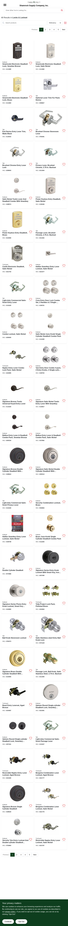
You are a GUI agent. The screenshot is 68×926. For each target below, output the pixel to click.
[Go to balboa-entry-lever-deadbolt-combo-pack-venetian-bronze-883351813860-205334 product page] (17, 428)
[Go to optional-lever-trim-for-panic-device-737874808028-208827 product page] (50, 90)
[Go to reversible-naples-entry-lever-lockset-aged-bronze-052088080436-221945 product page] (17, 765)
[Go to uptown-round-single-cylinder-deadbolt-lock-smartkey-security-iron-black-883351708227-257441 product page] (17, 732)
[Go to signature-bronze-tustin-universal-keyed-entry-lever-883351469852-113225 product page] (17, 394)
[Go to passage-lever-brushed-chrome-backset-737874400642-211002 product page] (50, 225)
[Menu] (5, 5)
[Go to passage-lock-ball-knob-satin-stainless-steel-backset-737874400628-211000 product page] (50, 664)
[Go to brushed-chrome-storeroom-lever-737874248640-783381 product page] (50, 124)
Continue (8, 921)
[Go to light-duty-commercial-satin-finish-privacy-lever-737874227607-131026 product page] (17, 495)
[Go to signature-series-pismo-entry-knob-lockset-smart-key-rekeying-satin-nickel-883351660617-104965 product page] (17, 597)
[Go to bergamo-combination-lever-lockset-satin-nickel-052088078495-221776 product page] (50, 799)
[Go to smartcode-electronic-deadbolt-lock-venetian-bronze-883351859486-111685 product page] (17, 57)
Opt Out (21, 921)
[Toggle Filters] (65, 23)
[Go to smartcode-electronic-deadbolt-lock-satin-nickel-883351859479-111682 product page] (50, 57)
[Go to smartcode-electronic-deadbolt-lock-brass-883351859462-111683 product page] (17, 90)
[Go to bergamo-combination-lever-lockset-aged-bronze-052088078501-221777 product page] (50, 765)
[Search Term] (34, 10)
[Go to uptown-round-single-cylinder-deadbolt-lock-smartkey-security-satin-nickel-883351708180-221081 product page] (50, 698)
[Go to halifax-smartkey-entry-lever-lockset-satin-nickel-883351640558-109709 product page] (17, 529)
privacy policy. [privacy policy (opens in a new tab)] (10, 912)
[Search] (62, 10)
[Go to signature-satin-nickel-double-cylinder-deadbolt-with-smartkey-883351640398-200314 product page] (50, 462)
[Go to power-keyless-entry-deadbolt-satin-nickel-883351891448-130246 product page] (50, 192)
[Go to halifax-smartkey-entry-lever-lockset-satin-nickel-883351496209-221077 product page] (50, 259)
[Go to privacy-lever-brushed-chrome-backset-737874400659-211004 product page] (50, 158)
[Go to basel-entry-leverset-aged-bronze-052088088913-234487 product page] (17, 698)
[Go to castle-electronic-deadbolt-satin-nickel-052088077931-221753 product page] (17, 259)
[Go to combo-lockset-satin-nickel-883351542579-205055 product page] (17, 326)
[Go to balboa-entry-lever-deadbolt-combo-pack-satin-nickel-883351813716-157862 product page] (50, 428)
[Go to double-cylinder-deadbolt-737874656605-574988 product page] (17, 563)
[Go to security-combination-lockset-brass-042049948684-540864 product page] (50, 495)
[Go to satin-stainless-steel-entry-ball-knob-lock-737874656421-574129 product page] (50, 630)
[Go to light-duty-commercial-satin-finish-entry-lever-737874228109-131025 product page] (17, 293)
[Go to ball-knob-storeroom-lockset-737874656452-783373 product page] (17, 630)
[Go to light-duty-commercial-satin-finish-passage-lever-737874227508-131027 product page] (50, 732)
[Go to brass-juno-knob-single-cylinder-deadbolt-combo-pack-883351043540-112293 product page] (50, 529)
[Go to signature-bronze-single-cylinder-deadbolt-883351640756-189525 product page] (17, 799)
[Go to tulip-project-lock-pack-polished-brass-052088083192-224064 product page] (50, 597)
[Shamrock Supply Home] (34, 2)
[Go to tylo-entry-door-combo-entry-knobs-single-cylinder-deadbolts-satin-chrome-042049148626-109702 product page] (50, 360)
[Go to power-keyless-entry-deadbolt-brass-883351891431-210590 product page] (17, 225)
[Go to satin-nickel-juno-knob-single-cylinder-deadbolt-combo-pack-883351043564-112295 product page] (50, 326)
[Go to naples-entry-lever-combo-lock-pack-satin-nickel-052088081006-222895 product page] (17, 360)
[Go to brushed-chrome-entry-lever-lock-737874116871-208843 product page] (17, 158)
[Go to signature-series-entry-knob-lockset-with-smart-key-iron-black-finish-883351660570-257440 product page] (50, 563)
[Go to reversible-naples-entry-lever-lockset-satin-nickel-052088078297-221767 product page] (50, 833)
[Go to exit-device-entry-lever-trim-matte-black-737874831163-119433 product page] (17, 124)
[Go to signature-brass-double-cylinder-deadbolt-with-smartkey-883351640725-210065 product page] (17, 664)
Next (63, 29)
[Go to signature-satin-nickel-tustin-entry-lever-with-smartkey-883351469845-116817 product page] (50, 394)
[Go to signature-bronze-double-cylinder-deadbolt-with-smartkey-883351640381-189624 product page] (17, 462)
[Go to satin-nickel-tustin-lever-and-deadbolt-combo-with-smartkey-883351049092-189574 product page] (17, 192)
